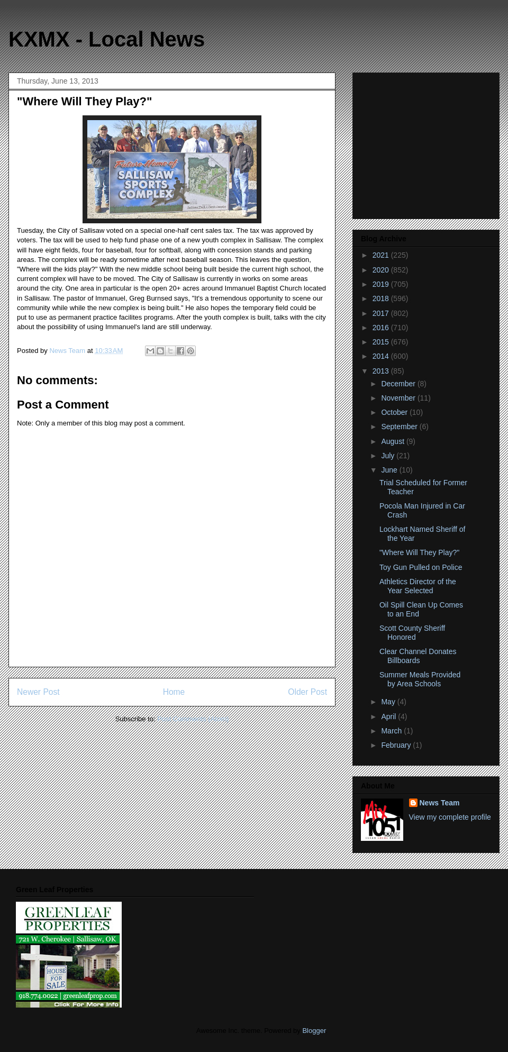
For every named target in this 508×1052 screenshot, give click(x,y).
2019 (382, 284)
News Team (440, 803)
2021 (382, 255)
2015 (382, 342)
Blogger (313, 1031)
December (399, 383)
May (389, 701)
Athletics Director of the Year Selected (417, 586)
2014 (382, 356)
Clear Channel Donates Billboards (418, 656)
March (392, 731)
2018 (382, 298)
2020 (382, 270)
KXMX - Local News (106, 39)
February (397, 745)
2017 (382, 313)
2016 (382, 327)
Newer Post (38, 691)
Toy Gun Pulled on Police (420, 567)
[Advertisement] (427, 143)
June (390, 470)
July (388, 455)
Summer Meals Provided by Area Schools (419, 679)
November (399, 398)
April (389, 716)
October (395, 412)
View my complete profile (450, 817)
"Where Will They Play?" (419, 552)
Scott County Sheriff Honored (412, 632)
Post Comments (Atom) (193, 719)
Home (174, 691)
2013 (382, 371)
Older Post (307, 691)
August (393, 441)
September (400, 426)
